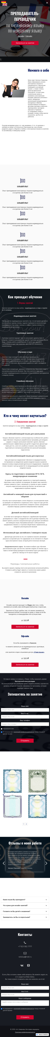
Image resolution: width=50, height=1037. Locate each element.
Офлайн (28, 36)
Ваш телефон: (25, 720)
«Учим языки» (38, 652)
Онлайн (21, 36)
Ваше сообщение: (25, 998)
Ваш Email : (25, 713)
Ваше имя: (25, 706)
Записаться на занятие (25, 43)
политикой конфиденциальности (24, 732)
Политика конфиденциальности (25, 1032)
